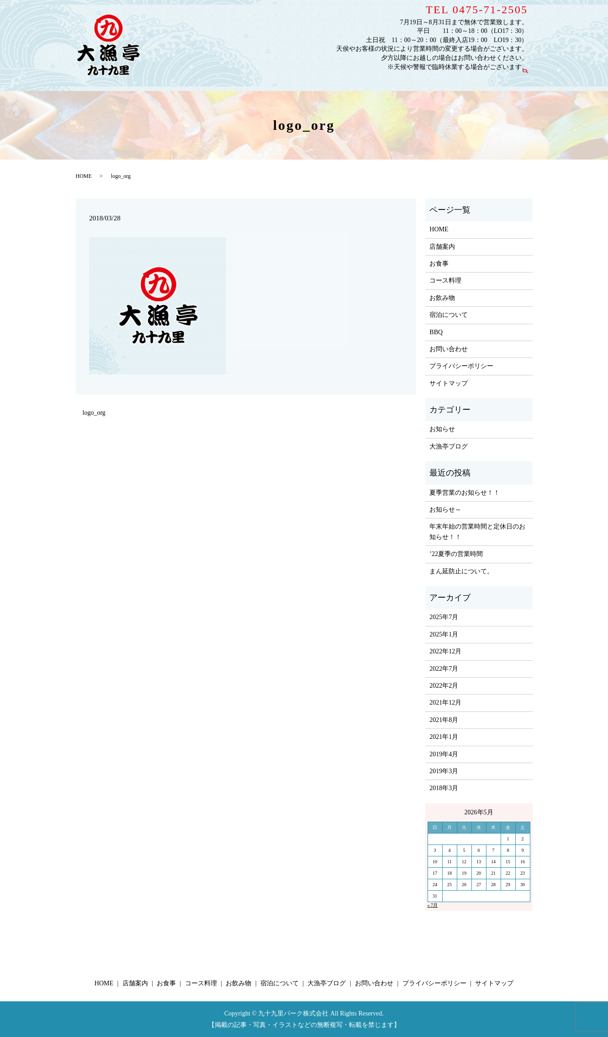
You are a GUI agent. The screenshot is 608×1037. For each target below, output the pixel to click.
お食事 (292, 79)
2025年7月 (443, 617)
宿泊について (404, 79)
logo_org (94, 412)
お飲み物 (363, 79)
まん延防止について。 (461, 571)
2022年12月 (445, 651)
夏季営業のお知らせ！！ (464, 492)
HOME (230, 79)
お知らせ (442, 429)
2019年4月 (443, 754)
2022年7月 (443, 668)
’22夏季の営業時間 (456, 554)
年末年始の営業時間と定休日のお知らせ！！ (477, 531)
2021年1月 (443, 736)
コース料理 (327, 79)
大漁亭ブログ (450, 79)
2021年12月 (445, 702)
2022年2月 (443, 685)
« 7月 (433, 905)
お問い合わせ (495, 79)
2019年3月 (443, 771)
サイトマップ (448, 383)
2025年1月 (443, 634)
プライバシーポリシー (461, 366)
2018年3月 (443, 788)
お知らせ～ (445, 509)
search (529, 78)
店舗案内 (261, 79)
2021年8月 (443, 719)
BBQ (436, 332)
